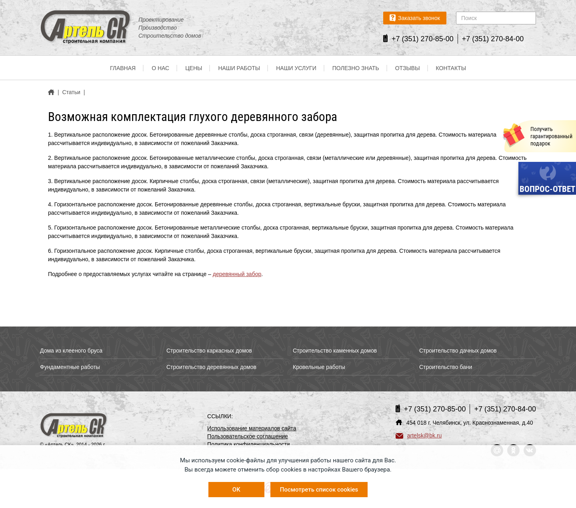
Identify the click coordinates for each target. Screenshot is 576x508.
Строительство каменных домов (335, 350)
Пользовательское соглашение (247, 436)
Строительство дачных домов (458, 350)
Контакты (451, 68)
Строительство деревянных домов (211, 367)
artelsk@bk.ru (419, 435)
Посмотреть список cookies (319, 489)
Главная (123, 68)
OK (236, 489)
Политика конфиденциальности (248, 444)
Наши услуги (296, 68)
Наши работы (239, 68)
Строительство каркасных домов (209, 350)
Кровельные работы (319, 367)
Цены (193, 68)
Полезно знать (355, 68)
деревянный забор (237, 274)
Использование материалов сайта (251, 428)
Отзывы (407, 68)
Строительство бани (445, 367)
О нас (160, 68)
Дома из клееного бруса (71, 350)
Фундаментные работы (70, 367)
